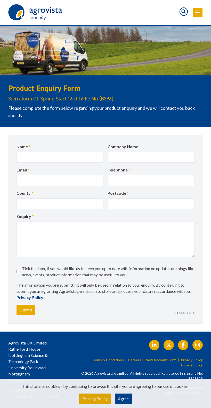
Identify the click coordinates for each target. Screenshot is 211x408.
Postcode (118, 193)
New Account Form (160, 360)
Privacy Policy (30, 297)
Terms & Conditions (108, 360)
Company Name (123, 146)
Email (23, 169)
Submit (26, 309)
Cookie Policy (192, 365)
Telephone (119, 169)
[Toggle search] (183, 11)
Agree (123, 398)
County (25, 193)
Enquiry (25, 216)
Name (23, 146)
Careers (134, 360)
